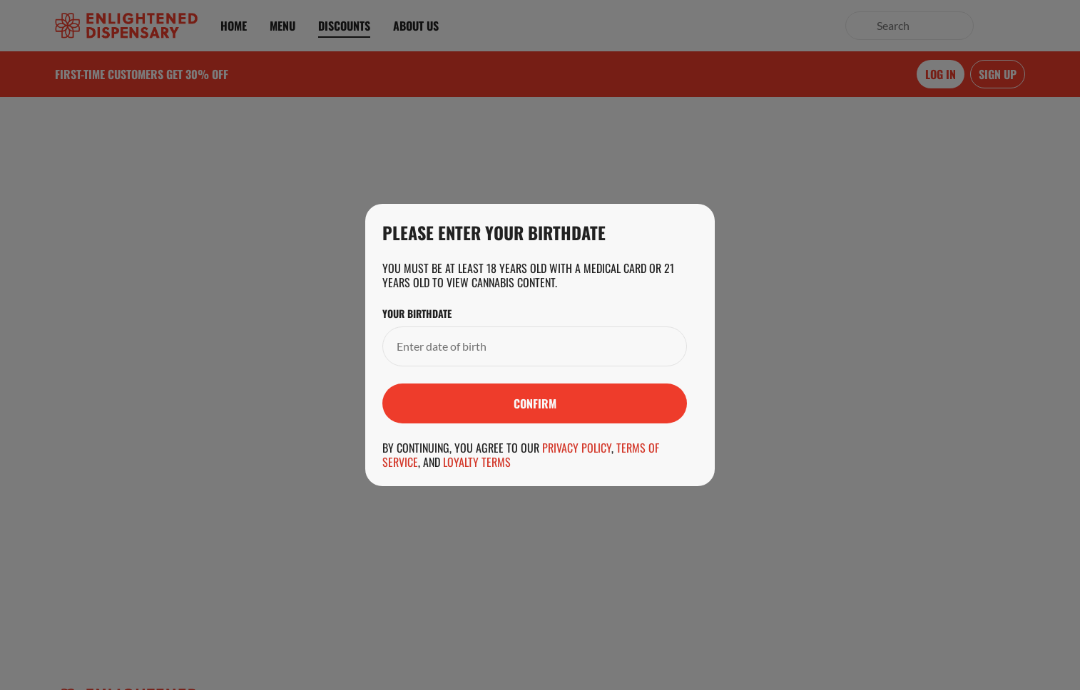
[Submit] (534, 403)
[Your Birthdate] (520, 346)
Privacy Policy (576, 447)
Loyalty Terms (477, 461)
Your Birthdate (417, 314)
